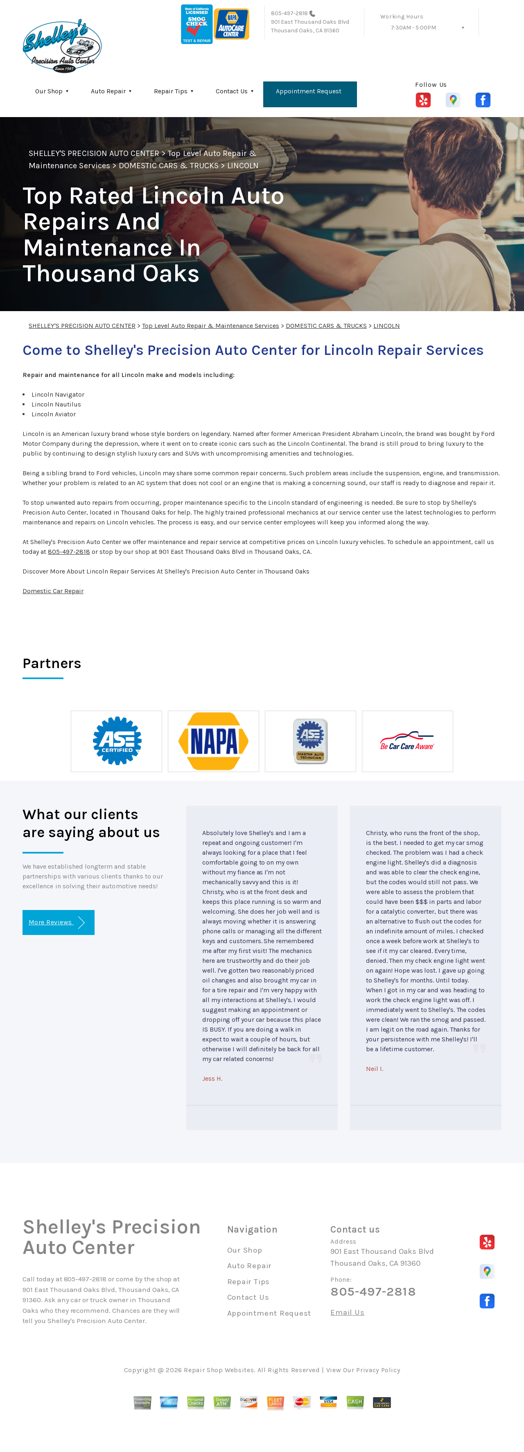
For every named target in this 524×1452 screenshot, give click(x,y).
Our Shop (49, 91)
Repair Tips (170, 91)
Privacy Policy (378, 1370)
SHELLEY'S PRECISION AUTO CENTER (94, 153)
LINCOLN (243, 165)
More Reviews (57, 923)
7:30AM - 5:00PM (413, 27)
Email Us (347, 1313)
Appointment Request (308, 91)
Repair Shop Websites (219, 1370)
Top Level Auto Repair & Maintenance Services (210, 326)
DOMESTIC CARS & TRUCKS (169, 165)
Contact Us (232, 91)
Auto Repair (108, 91)
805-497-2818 (289, 13)
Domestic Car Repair (53, 591)
